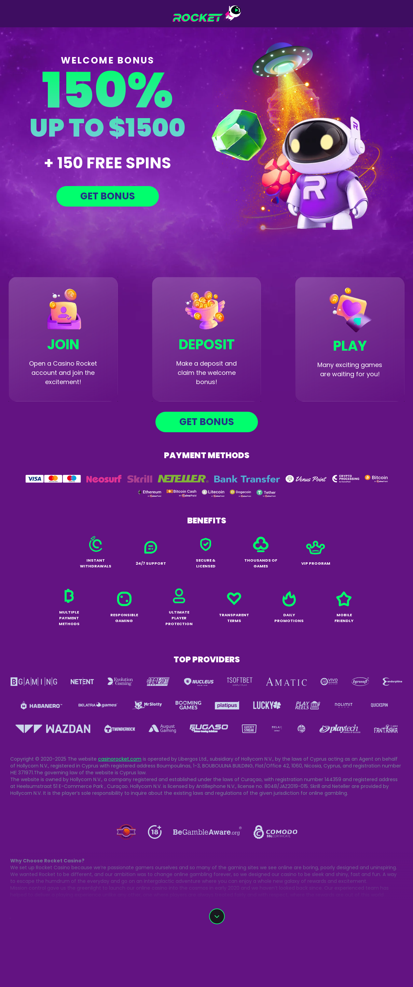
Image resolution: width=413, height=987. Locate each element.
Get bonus (107, 196)
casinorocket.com (119, 759)
